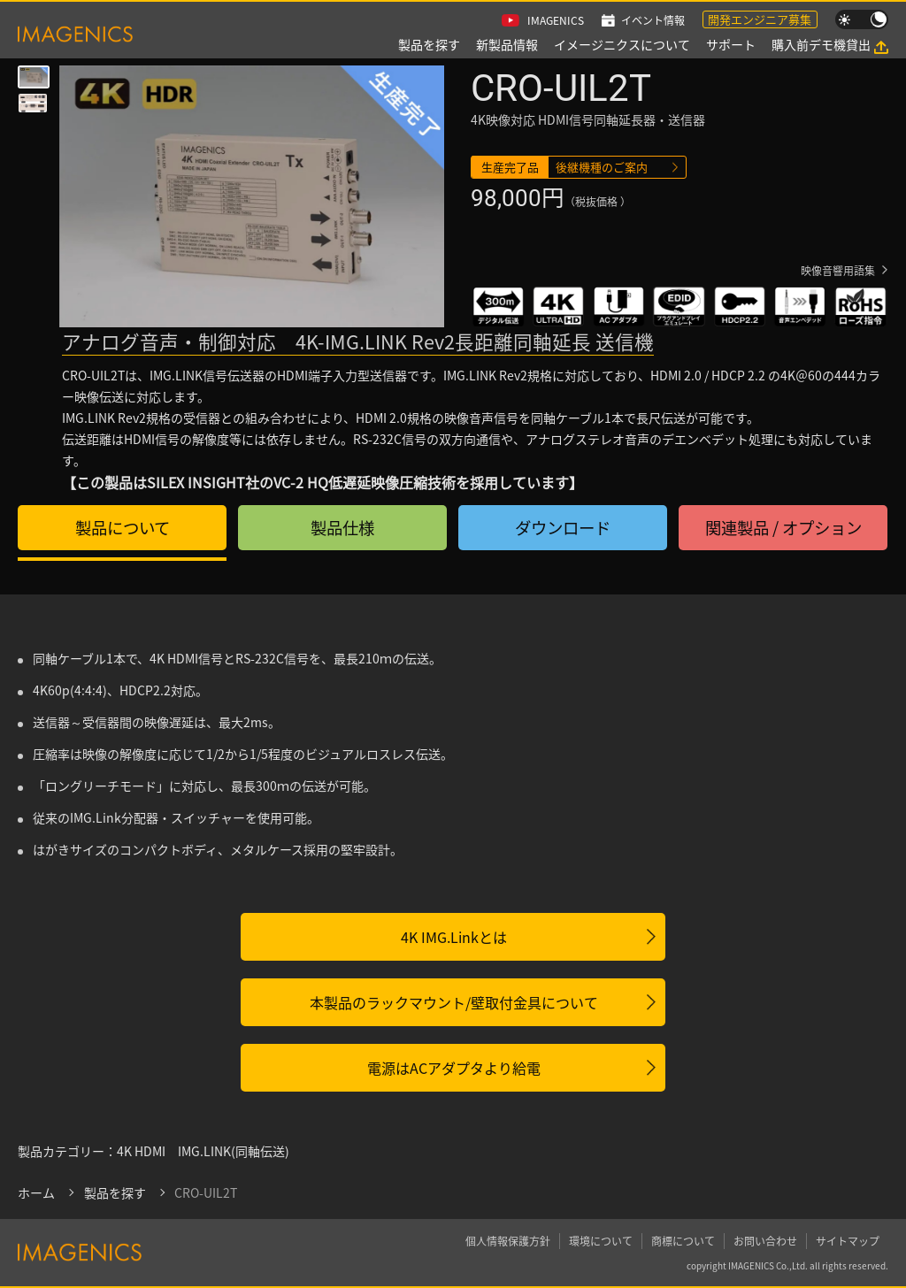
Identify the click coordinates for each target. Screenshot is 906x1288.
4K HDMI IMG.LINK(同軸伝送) (203, 1151)
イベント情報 (653, 19)
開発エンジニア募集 (759, 19)
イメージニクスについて (622, 44)
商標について (683, 1240)
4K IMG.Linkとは (454, 936)
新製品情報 (507, 44)
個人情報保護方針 (507, 1240)
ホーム (36, 1192)
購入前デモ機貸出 (821, 44)
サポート (731, 44)
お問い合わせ (765, 1240)
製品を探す (429, 44)
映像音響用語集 (838, 270)
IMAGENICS (555, 19)
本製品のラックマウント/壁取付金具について (454, 1002)
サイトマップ (847, 1240)
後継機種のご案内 (602, 166)
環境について (601, 1240)
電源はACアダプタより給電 (454, 1067)
